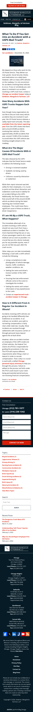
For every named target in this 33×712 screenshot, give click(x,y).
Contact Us (16, 19)
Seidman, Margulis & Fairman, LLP (15, 96)
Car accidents (7, 53)
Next (22, 389)
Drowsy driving (8, 462)
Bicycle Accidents (9, 457)
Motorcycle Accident (10, 485)
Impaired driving (9, 479)
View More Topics (8, 491)
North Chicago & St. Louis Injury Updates (16, 14)
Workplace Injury (9, 471)
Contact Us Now (16, 443)
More (29, 19)
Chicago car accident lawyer (13, 94)
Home (2, 19)
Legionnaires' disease (10, 459)
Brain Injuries (8, 474)
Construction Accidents (11, 468)
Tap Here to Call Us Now (16, 6)
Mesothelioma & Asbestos (12, 488)
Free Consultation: (16, 4)
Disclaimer (16, 660)
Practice (8, 19)
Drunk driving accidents (11, 476)
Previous (6, 389)
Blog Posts (16, 672)
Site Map (16, 666)
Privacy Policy (16, 663)
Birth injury (7, 482)
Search (16, 508)
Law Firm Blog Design (16, 710)
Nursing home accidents (11, 465)
